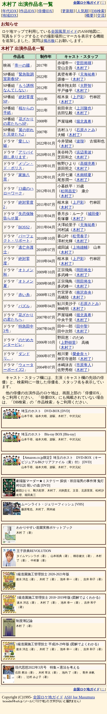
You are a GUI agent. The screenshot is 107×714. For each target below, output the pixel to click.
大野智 (85, 86)
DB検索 (98, 11)
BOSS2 (24, 227)
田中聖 (82, 326)
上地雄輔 (80, 247)
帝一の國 (22, 65)
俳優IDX (45, 11)
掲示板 (49, 41)
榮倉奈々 (80, 354)
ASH (68, 697)
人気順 (82, 11)
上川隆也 (83, 108)
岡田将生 (83, 270)
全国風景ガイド (64, 31)
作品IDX (27, 11)
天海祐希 (87, 74)
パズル (24, 306)
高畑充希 (87, 164)
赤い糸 (24, 295)
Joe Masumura (84, 697)
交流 (101, 15)
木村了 (82, 68)
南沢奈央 (83, 292)
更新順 (67, 11)
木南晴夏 (83, 175)
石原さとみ (85, 130)
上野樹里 (68, 343)
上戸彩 (78, 97)
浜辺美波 (83, 152)
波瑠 (80, 141)
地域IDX (9, 15)
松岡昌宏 (68, 191)
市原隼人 (83, 365)
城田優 (93, 214)
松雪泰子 (80, 236)
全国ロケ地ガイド (48, 697)
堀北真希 (83, 121)
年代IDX (9, 11)
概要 (90, 15)
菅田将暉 (83, 63)
